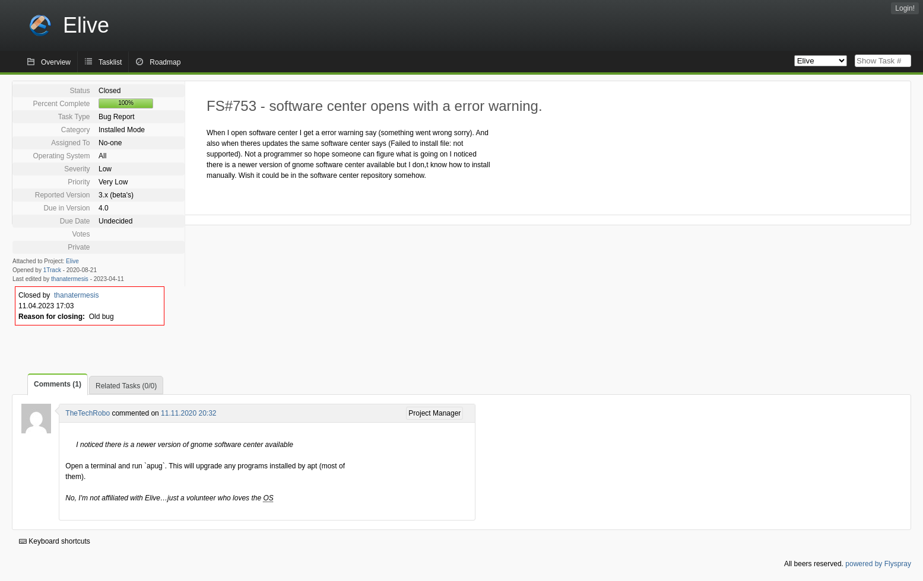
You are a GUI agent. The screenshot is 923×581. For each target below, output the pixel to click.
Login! (905, 8)
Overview (56, 62)
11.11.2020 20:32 (188, 413)
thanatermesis (69, 279)
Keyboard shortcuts (54, 541)
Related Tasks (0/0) (126, 386)
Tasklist (110, 62)
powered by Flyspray (878, 564)
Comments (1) (57, 384)
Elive (72, 261)
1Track (52, 270)
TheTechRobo (87, 413)
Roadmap (165, 62)
